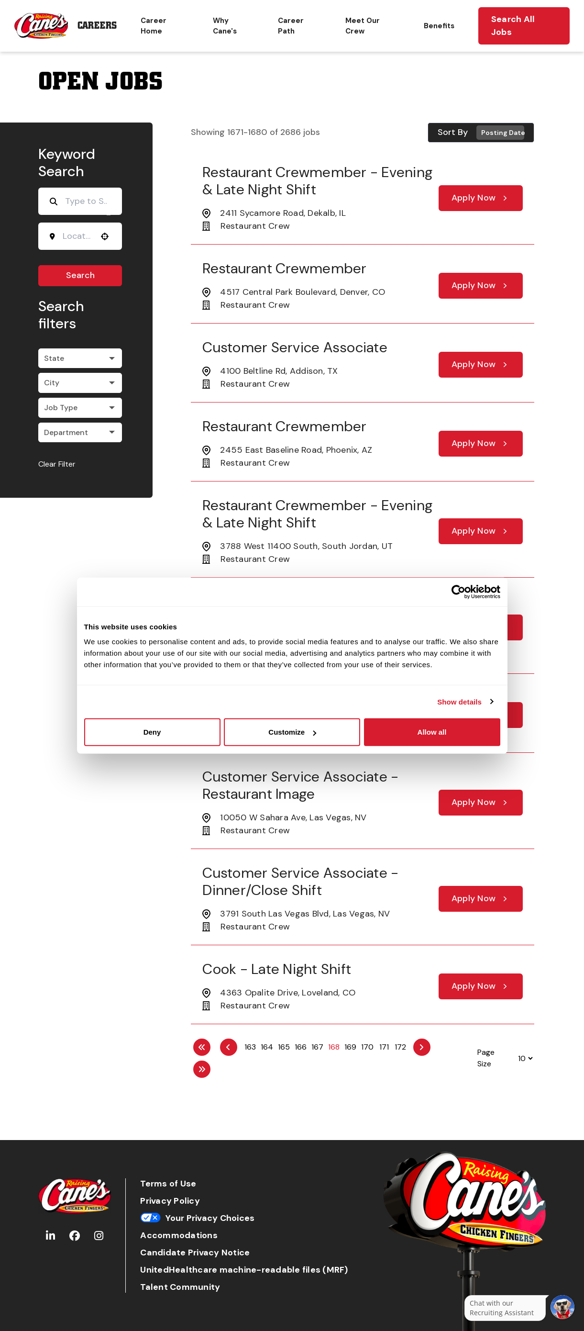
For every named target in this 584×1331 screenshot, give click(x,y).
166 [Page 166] (301, 1047)
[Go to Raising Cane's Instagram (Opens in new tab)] (98, 1236)
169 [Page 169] (350, 1047)
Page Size (486, 1058)
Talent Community (180, 1287)
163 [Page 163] (250, 1047)
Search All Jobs (513, 25)
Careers (97, 25)
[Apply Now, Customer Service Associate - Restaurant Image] (481, 803)
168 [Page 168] (334, 1047)
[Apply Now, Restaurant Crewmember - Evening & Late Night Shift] (481, 198)
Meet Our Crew (362, 26)
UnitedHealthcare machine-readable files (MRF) (244, 1269)
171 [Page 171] (384, 1047)
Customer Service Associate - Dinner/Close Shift (300, 881)
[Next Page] (421, 1047)
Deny (152, 732)
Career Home (153, 26)
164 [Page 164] (267, 1047)
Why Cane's (225, 26)
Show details (459, 701)
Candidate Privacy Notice (195, 1252)
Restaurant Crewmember (284, 268)
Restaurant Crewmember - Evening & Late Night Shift (317, 181)
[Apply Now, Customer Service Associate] (481, 365)
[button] (105, 236)
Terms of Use (168, 1183)
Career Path (291, 26)
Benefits (439, 26)
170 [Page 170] (367, 1047)
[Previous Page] (228, 1047)
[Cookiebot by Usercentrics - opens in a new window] (458, 591)
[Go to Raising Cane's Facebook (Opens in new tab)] (74, 1236)
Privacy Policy (170, 1201)
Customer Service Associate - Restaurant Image (300, 785)
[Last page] (201, 1069)
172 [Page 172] (400, 1047)
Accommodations (179, 1235)
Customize (292, 732)
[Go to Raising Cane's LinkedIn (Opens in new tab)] (50, 1236)
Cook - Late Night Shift (276, 969)
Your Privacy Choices (197, 1218)
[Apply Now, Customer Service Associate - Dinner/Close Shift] (481, 899)
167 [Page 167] (317, 1047)
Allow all (432, 732)
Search (80, 275)
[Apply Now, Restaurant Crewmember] (481, 286)
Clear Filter (57, 464)
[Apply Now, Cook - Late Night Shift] (481, 986)
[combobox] (77, 236)
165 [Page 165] (284, 1047)
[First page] (201, 1047)
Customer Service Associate (294, 347)
